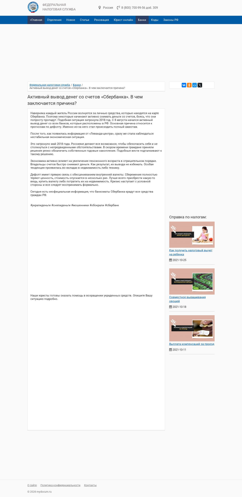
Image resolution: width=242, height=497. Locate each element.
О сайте (32, 485)
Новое (70, 20)
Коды (154, 20)
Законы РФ (170, 20)
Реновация (101, 20)
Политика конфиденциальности (60, 485)
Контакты (90, 485)
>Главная (36, 20)
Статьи (84, 20)
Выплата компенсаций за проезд (191, 344)
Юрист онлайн (123, 20)
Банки (142, 20)
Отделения (54, 20)
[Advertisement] (121, 51)
